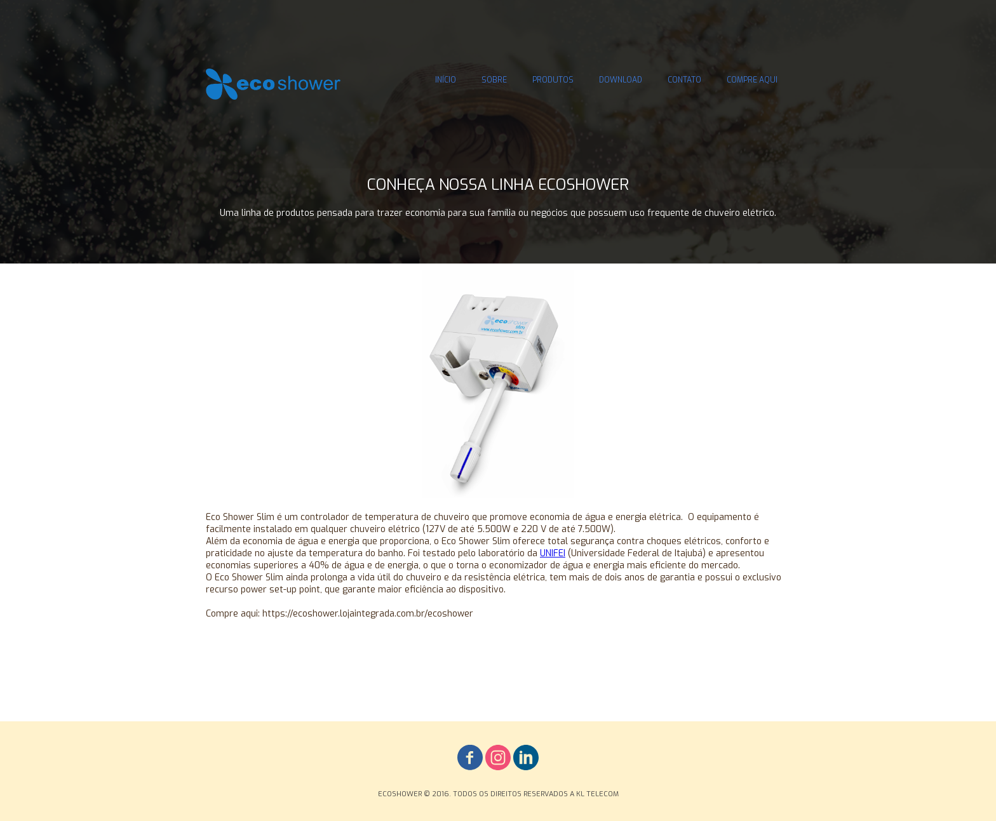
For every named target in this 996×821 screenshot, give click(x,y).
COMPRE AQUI (752, 80)
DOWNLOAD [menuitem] (620, 80)
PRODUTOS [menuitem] (553, 80)
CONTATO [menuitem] (684, 80)
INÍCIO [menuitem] (445, 80)
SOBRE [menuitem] (494, 80)
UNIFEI (552, 553)
